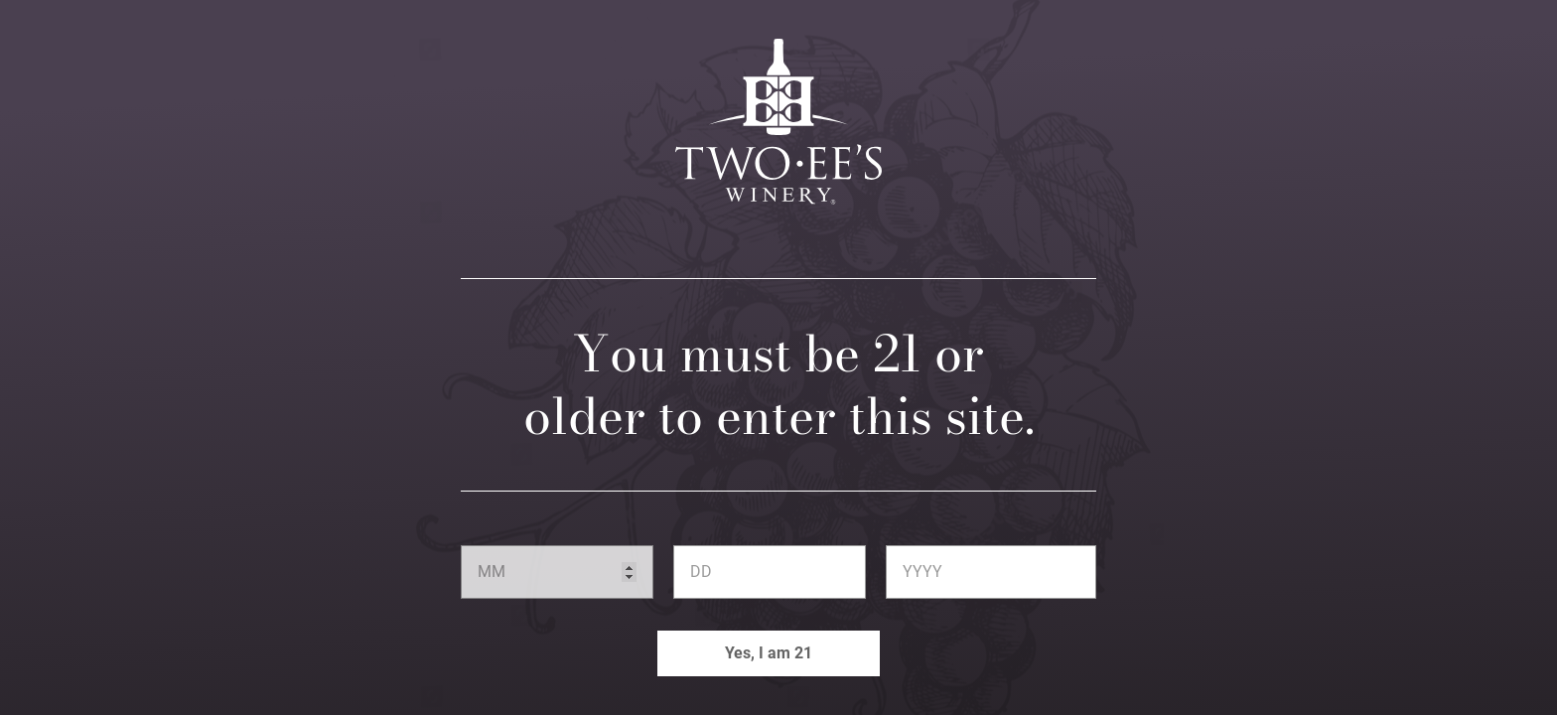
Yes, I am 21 (768, 653)
